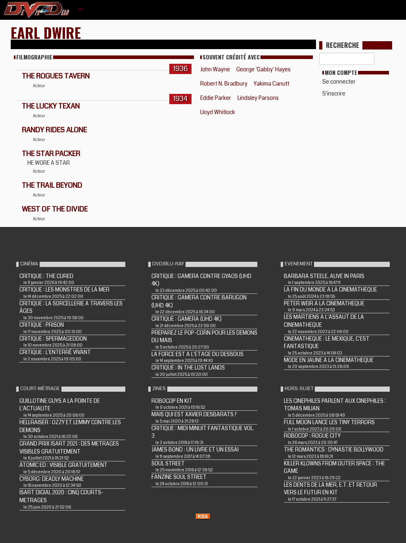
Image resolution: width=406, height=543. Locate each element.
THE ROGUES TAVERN (56, 76)
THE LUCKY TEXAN (51, 106)
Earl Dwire (46, 32)
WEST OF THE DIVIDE (55, 209)
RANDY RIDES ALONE (54, 130)
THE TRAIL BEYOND (52, 185)
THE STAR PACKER (51, 154)
